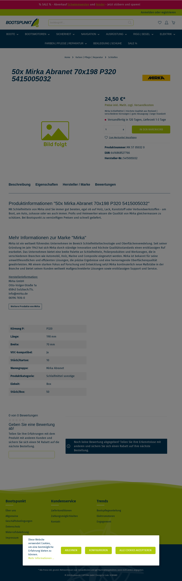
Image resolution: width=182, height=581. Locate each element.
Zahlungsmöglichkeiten (64, 511)
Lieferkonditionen (61, 505)
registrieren (168, 12)
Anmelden (147, 12)
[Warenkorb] (173, 23)
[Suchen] (130, 23)
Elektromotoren (106, 511)
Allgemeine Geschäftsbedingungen (19, 514)
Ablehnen (71, 550)
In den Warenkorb (151, 129)
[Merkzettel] (160, 23)
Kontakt (55, 517)
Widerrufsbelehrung (17, 527)
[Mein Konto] (166, 23)
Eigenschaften (48, 182)
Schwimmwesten (78, 4)
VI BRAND (113, 571)
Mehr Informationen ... (41, 558)
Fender (100, 4)
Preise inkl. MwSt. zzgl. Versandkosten (129, 105)
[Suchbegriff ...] (87, 23)
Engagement (104, 517)
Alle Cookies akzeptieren (136, 550)
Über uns (11, 505)
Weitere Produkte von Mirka (25, 301)
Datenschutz (13, 521)
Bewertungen (109, 182)
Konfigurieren (98, 550)
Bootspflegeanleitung (109, 505)
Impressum (12, 533)
